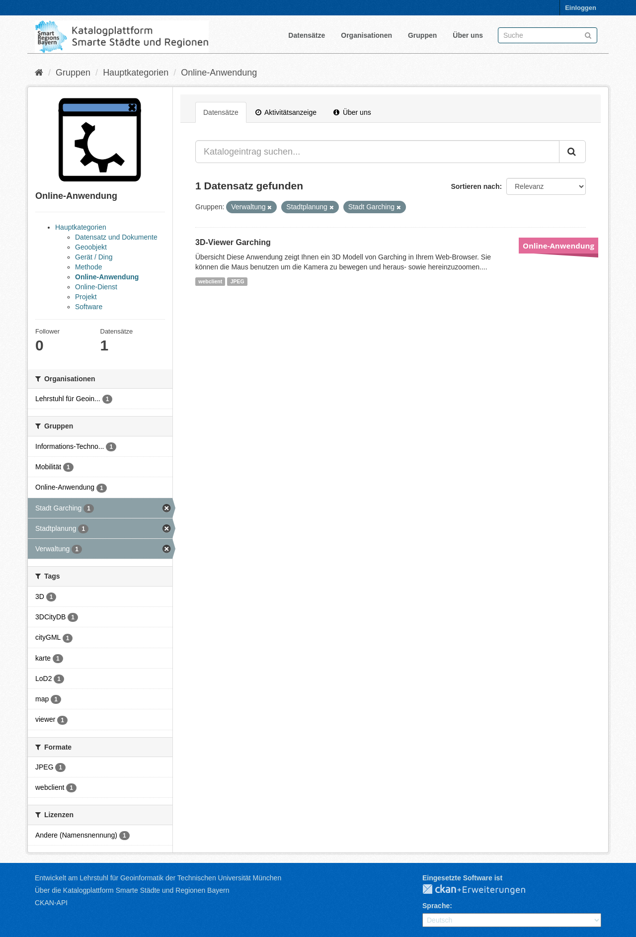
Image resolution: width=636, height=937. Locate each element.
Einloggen (580, 7)
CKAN (482, 890)
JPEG (237, 281)
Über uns (468, 35)
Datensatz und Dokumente (116, 237)
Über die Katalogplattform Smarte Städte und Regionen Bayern (132, 890)
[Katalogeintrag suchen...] (377, 151)
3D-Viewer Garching (233, 242)
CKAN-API (51, 903)
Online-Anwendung (219, 73)
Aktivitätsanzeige (286, 112)
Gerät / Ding (93, 257)
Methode (88, 267)
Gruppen (422, 35)
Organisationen (366, 35)
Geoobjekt (91, 247)
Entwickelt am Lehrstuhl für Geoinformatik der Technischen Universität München (158, 878)
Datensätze (306, 35)
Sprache (436, 906)
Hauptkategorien (135, 73)
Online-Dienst (96, 287)
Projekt (86, 297)
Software (88, 307)
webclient (210, 281)
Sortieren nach (475, 186)
